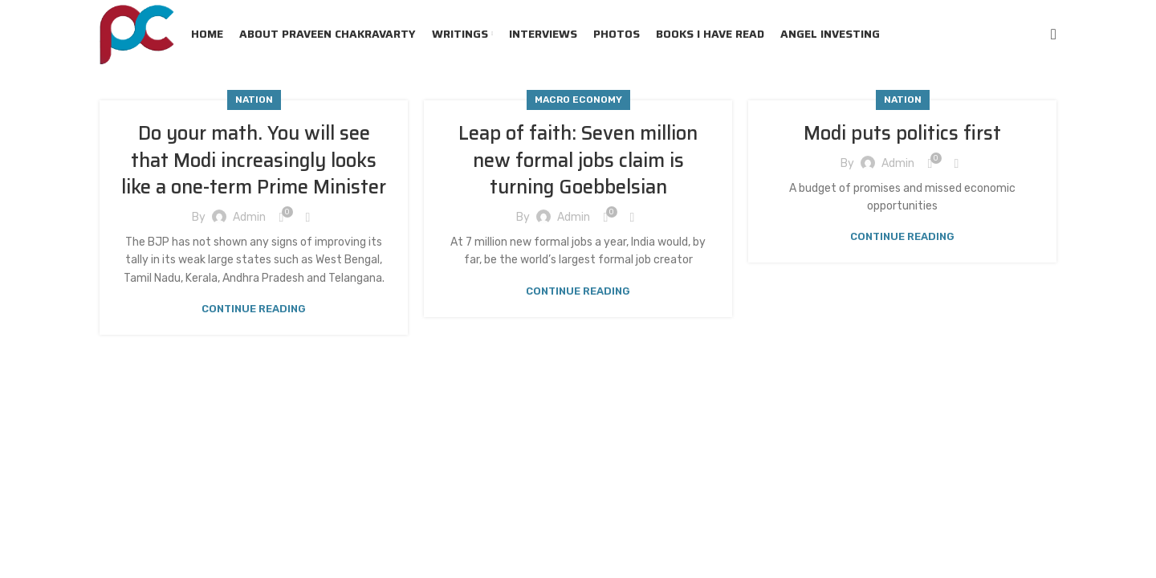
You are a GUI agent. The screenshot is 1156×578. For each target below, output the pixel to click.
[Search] (1053, 34)
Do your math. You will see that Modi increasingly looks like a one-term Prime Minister (253, 160)
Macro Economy (578, 99)
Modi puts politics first (902, 133)
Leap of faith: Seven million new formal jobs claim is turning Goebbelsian (578, 160)
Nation (254, 99)
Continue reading (253, 308)
